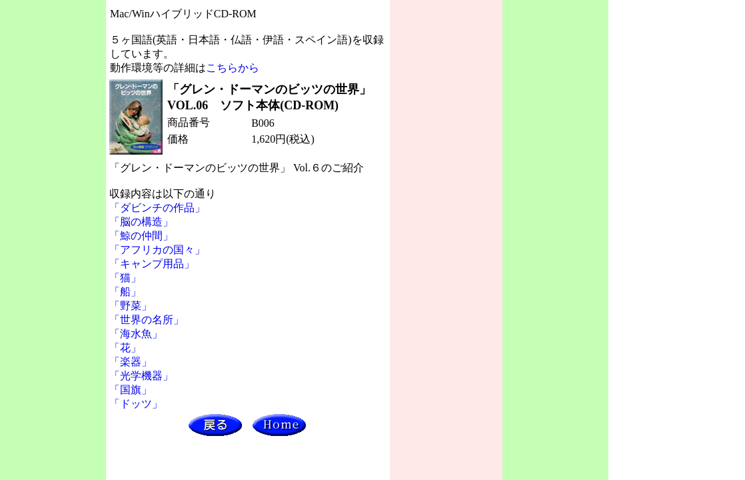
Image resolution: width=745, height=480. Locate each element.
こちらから (232, 67)
